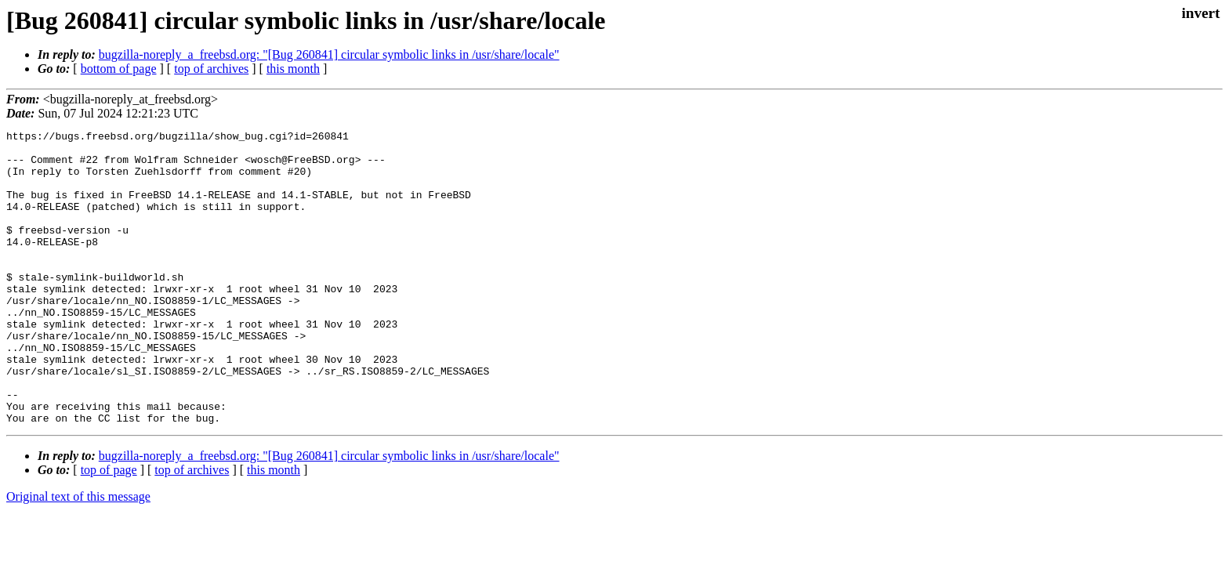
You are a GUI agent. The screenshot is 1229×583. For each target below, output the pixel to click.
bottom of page (119, 68)
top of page (109, 528)
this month (293, 68)
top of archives (211, 68)
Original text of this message (78, 555)
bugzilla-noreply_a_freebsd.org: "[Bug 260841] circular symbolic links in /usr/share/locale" (329, 54)
